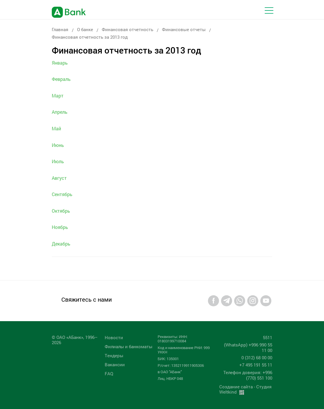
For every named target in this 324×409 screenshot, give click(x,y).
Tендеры (114, 355)
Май (56, 128)
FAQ (109, 373)
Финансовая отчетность (127, 29)
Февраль (61, 79)
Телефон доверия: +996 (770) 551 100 (247, 375)
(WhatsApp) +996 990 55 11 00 (248, 347)
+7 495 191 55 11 (255, 365)
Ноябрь (60, 227)
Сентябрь (62, 194)
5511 (267, 337)
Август (59, 178)
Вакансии (115, 364)
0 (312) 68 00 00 (256, 357)
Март (57, 96)
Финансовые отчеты (184, 29)
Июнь (58, 145)
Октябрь (61, 211)
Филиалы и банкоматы (128, 346)
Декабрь (61, 244)
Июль (58, 161)
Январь (60, 63)
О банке (85, 29)
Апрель (59, 112)
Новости (114, 337)
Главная (60, 29)
